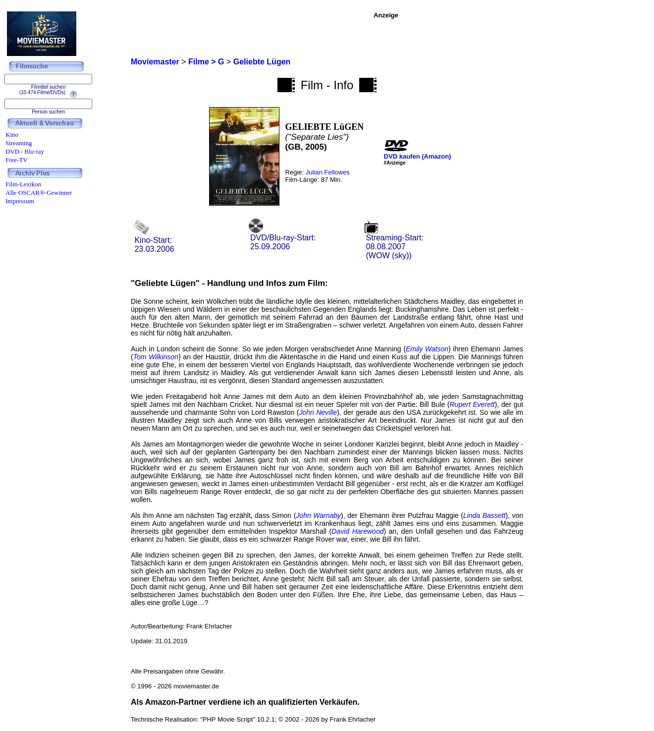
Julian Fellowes (328, 172)
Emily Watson (427, 349)
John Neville (318, 412)
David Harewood (357, 531)
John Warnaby (318, 515)
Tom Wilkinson (155, 357)
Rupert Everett (472, 404)
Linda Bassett (484, 515)
